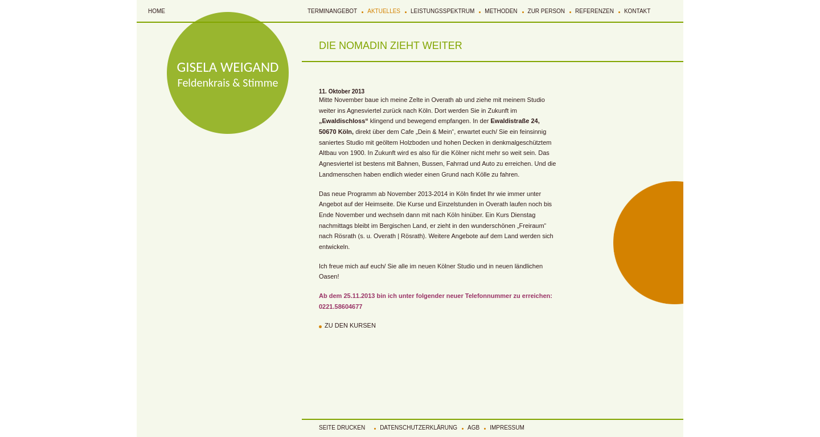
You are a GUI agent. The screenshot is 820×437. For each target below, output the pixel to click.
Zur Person (546, 11)
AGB (473, 427)
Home (156, 11)
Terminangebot (332, 11)
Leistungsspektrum (442, 11)
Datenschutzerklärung (418, 427)
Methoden (501, 11)
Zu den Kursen (350, 325)
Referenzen (594, 11)
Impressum (507, 427)
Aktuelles (383, 11)
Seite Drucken (342, 427)
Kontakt (637, 11)
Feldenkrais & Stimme (228, 82)
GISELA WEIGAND (228, 67)
